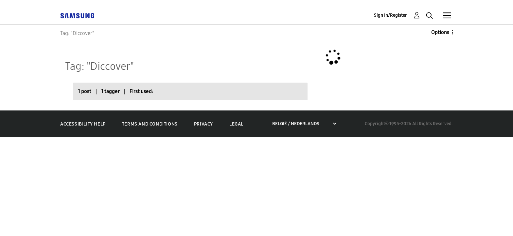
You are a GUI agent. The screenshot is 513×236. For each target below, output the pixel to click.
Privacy (203, 124)
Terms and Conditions (150, 124)
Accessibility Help (83, 124)
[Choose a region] (304, 124)
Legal (236, 124)
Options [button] (440, 32)
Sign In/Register (390, 15)
